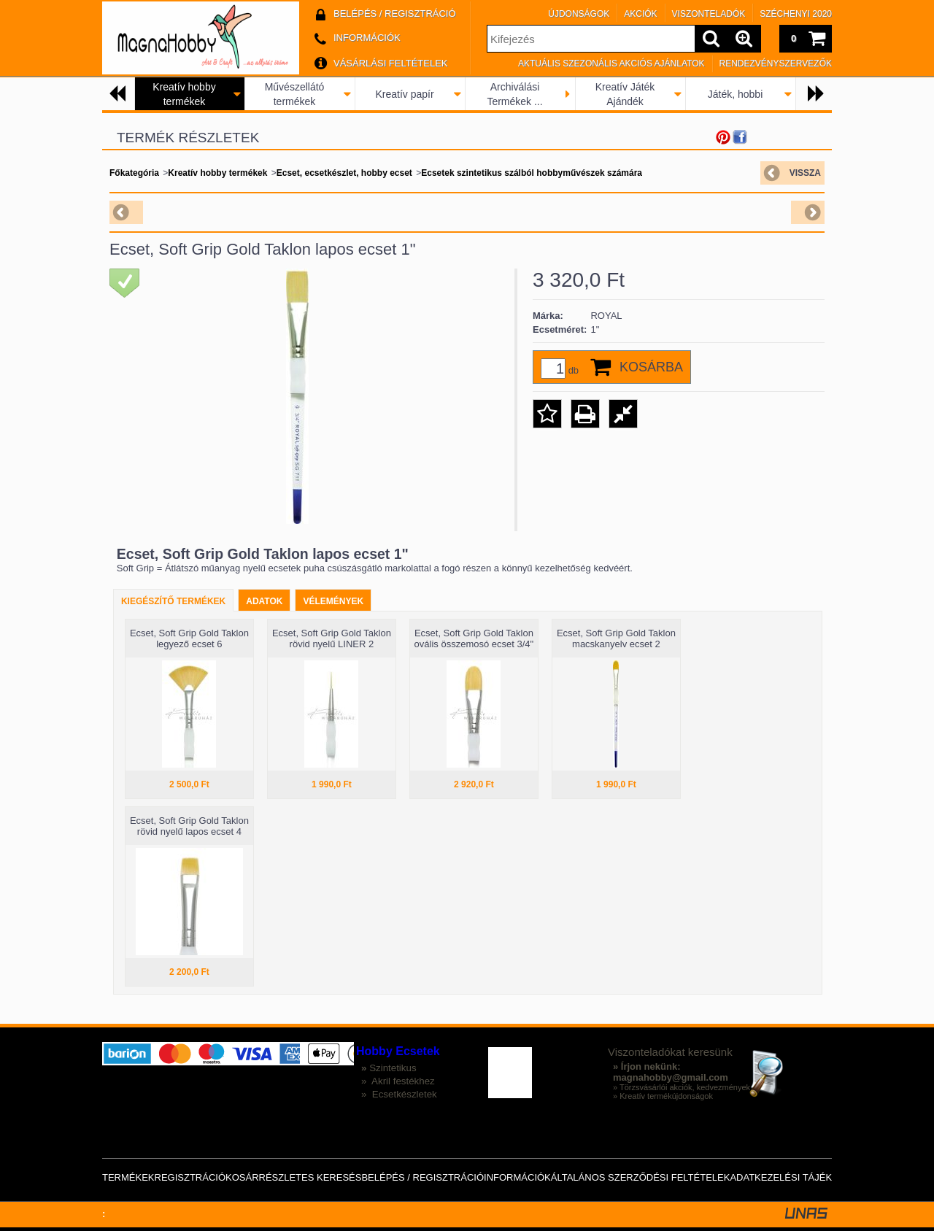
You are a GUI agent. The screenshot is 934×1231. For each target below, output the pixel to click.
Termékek (128, 1177)
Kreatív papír (404, 94)
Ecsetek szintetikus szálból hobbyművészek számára (531, 173)
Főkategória (134, 173)
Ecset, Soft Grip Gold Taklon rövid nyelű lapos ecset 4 (189, 826)
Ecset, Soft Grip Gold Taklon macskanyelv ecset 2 (616, 638)
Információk (517, 1177)
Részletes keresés (310, 1177)
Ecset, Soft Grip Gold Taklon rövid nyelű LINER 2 (331, 638)
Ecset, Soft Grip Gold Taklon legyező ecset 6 (189, 638)
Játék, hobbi (735, 94)
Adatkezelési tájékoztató (799, 1177)
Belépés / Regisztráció (422, 1177)
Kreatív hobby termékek (217, 173)
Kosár (242, 1177)
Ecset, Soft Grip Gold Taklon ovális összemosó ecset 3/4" (474, 638)
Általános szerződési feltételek (640, 1177)
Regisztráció (190, 1177)
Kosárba (651, 367)
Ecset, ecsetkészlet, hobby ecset (344, 173)
